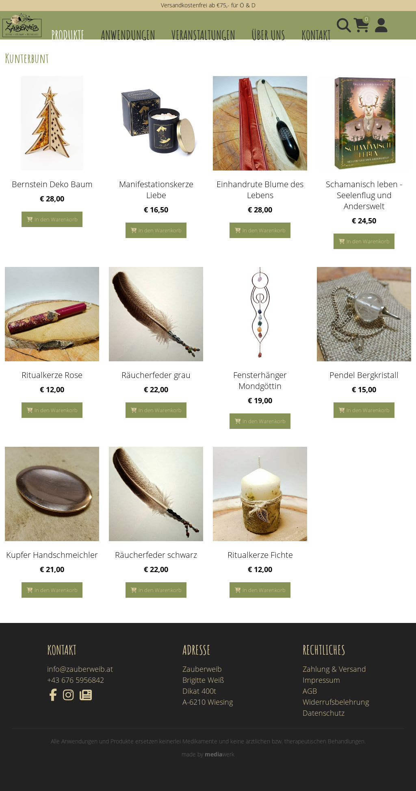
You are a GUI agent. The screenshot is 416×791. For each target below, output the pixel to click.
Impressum (321, 692)
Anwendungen (128, 34)
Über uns (268, 34)
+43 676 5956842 (75, 692)
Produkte (67, 34)
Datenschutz (323, 725)
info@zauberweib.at (80, 681)
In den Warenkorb (56, 231)
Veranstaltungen (203, 34)
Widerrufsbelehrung (336, 714)
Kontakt (316, 34)
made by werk (208, 766)
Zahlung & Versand (334, 681)
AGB (310, 703)
